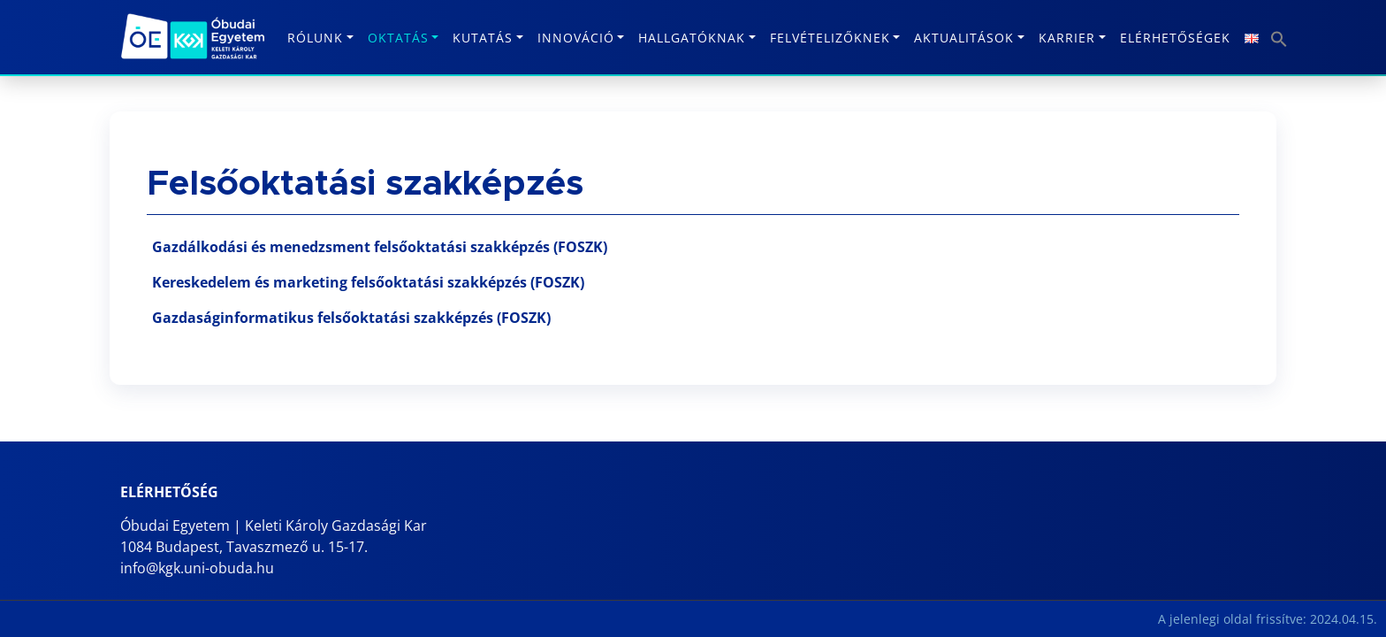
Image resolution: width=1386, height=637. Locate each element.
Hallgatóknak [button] (691, 37)
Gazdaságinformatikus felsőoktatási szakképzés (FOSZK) (351, 317)
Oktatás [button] (398, 37)
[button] (1277, 32)
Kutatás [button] (483, 37)
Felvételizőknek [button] (830, 37)
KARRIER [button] (1067, 37)
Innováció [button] (575, 37)
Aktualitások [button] (964, 37)
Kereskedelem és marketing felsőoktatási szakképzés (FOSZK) (368, 282)
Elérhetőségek (1175, 37)
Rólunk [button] (315, 37)
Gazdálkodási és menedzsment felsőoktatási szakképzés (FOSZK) (379, 247)
